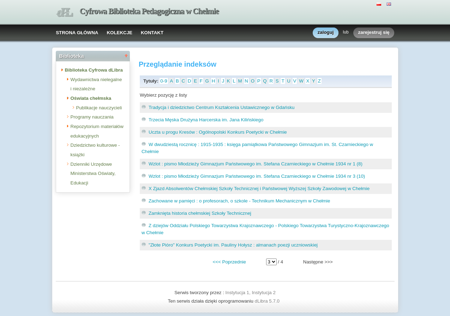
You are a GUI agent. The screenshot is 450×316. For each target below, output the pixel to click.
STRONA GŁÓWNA (77, 32)
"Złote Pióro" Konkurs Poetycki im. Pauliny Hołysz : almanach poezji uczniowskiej (233, 245)
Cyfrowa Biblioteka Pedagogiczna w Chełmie (149, 11)
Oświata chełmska (91, 98)
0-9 (163, 81)
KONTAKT (152, 32)
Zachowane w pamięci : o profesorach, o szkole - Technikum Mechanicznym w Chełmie (239, 200)
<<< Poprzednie (229, 262)
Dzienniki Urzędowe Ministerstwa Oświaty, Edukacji (93, 174)
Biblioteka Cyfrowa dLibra (94, 70)
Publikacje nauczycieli (99, 107)
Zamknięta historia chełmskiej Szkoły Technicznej (200, 213)
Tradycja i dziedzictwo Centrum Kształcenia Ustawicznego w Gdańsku (222, 107)
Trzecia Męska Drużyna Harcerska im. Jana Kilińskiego (206, 119)
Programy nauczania (92, 117)
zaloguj (326, 32)
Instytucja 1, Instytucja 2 (251, 292)
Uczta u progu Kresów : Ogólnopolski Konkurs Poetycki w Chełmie (218, 132)
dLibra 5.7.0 (268, 301)
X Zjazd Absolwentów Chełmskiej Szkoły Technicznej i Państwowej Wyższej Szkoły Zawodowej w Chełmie (259, 188)
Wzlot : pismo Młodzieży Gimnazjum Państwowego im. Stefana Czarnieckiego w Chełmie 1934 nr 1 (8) (255, 163)
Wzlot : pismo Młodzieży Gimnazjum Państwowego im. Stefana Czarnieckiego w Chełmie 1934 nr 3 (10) (257, 176)
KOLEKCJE (119, 32)
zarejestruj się (374, 32)
